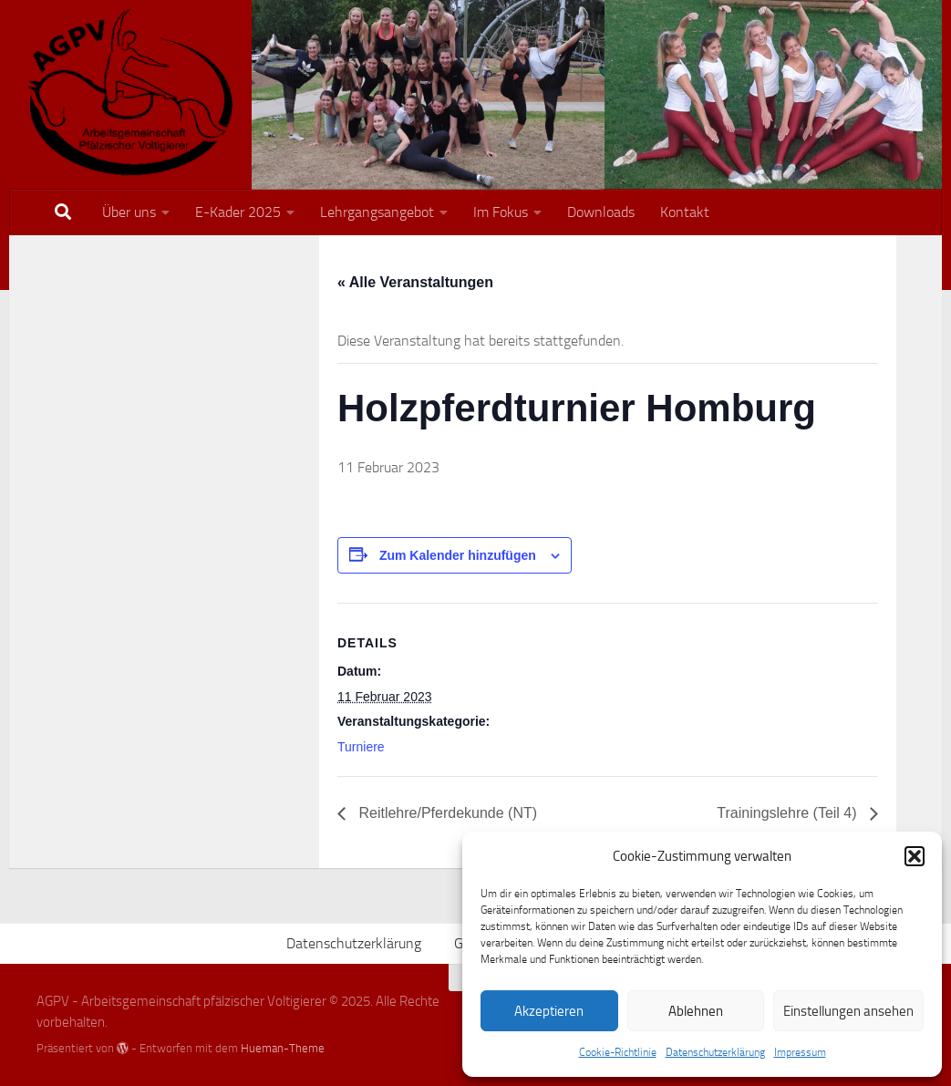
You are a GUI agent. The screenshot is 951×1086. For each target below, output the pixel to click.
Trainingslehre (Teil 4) (789, 813)
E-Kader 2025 (238, 212)
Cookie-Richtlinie (617, 1052)
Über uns (129, 212)
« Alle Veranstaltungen (415, 282)
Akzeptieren (549, 1011)
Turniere (361, 747)
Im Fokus (500, 212)
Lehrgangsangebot (377, 212)
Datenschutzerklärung (715, 1052)
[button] (914, 856)
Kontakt (684, 212)
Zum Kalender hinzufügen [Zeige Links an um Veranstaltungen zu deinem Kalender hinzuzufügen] (457, 555)
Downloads (601, 212)
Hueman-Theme (283, 1048)
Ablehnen (695, 1011)
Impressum (800, 1052)
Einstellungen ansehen (848, 1011)
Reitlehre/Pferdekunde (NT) (446, 813)
